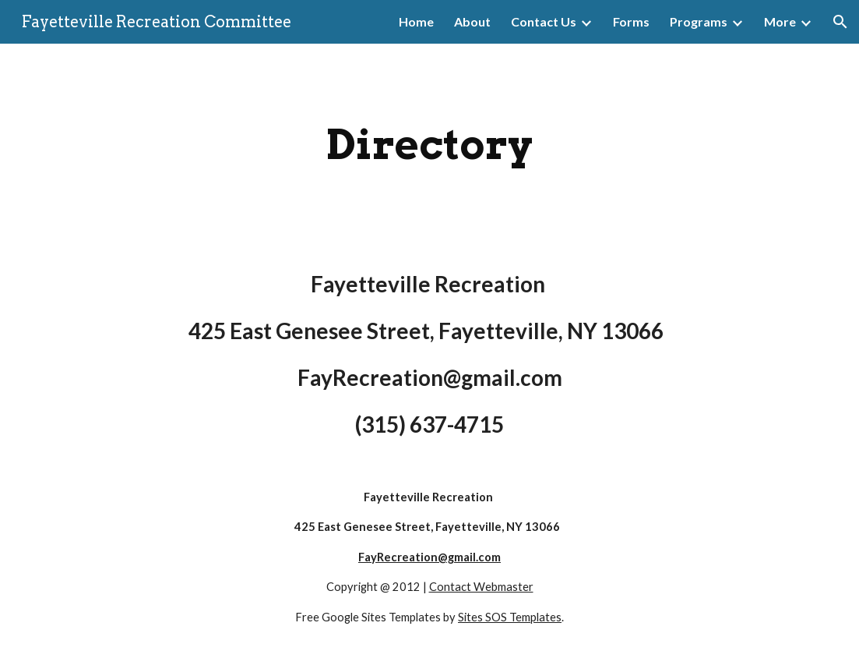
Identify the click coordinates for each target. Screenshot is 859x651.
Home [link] (416, 21)
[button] (840, 22)
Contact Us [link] (543, 21)
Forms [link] (631, 21)
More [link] (780, 21)
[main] (430, 144)
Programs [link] (698, 21)
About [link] (472, 21)
